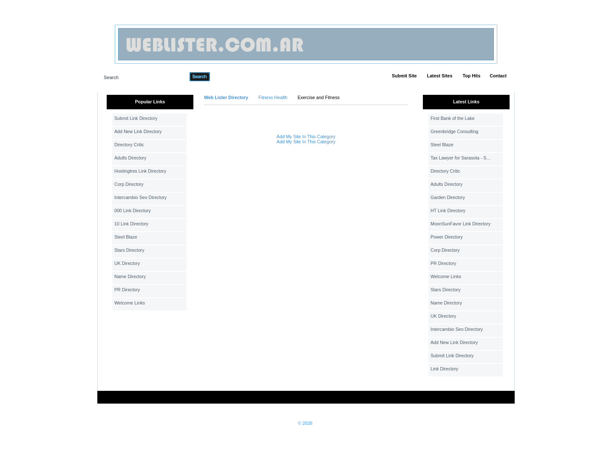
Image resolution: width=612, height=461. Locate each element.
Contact (498, 75)
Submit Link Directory (135, 118)
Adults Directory (130, 157)
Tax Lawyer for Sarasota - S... (460, 157)
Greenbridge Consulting (455, 131)
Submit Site (404, 75)
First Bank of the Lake (453, 118)
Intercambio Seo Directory (140, 197)
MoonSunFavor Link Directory (460, 223)
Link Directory (444, 368)
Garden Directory (448, 197)
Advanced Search (232, 76)
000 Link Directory (132, 210)
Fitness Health (272, 97)
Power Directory (447, 236)
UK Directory (127, 263)
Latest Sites (440, 75)
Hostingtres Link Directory (140, 171)
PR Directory (127, 289)
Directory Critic (129, 144)
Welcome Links (129, 302)
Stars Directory (129, 250)
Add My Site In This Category (306, 136)
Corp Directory (129, 184)
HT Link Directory (448, 210)
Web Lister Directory (226, 97)
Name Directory (130, 276)
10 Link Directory (131, 223)
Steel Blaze (125, 236)
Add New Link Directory (138, 131)
